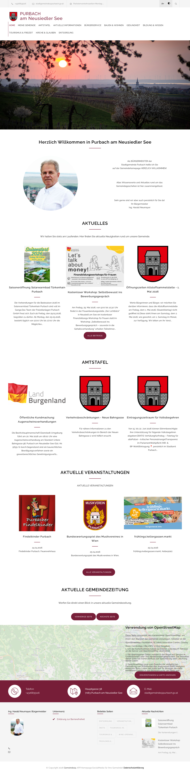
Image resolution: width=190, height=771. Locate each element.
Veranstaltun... (124, 718)
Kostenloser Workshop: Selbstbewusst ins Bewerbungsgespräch (169, 741)
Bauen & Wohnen (74, 22)
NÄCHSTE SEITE (107, 614)
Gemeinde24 (70, 765)
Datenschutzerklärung (134, 765)
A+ (163, 3)
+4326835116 (20, 4)
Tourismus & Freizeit (139, 22)
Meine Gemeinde (82, 15)
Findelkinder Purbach (37, 533)
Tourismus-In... (117, 725)
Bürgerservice (148, 15)
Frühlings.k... (106, 738)
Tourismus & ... (106, 732)
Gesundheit (93, 22)
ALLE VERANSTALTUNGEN (98, 569)
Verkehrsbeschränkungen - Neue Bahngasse (95, 414)
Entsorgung (72, 30)
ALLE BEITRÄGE (95, 333)
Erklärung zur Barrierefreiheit (71, 716)
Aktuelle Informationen (123, 15)
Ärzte (102, 725)
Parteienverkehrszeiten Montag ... (88, 4)
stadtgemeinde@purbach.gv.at (50, 4)
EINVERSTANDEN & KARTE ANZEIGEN (158, 672)
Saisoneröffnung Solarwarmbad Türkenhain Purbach (167, 721)
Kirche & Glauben (164, 22)
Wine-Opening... (126, 732)
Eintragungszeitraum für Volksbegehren (153, 414)
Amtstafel (100, 15)
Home (68, 15)
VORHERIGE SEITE (83, 614)
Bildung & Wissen (113, 22)
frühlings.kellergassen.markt (153, 533)
